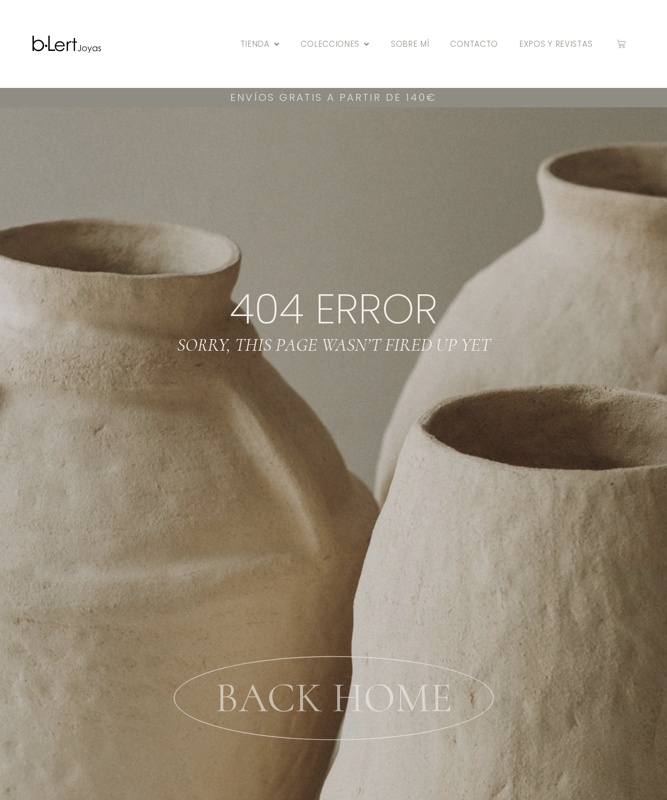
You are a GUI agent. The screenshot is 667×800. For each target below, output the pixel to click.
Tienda (260, 44)
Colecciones (335, 44)
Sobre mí (410, 44)
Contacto (474, 44)
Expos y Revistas (555, 44)
